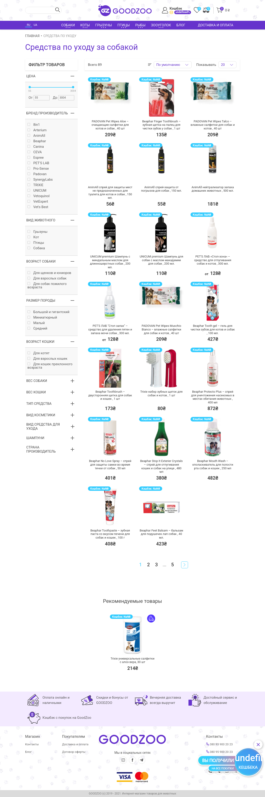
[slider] (30, 87)
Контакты (32, 744)
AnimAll (36, 135)
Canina (35, 146)
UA (35, 25)
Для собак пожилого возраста (47, 285)
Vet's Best (37, 207)
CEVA (34, 152)
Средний (37, 328)
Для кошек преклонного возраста (49, 365)
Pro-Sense (38, 168)
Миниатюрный (42, 317)
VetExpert (37, 201)
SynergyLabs (40, 179)
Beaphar (36, 141)
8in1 (33, 124)
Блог (180, 25)
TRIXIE (35, 185)
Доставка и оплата (215, 25)
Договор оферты (73, 752)
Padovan (37, 174)
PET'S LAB (38, 163)
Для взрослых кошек (47, 358)
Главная (32, 36)
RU (28, 25)
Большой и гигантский (48, 312)
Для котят (38, 353)
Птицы (35, 242)
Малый (36, 323)
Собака (36, 248)
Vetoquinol (38, 196)
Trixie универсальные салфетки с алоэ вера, (132, 660)
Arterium (37, 130)
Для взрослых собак (46, 278)
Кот (33, 237)
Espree (35, 157)
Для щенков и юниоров (49, 273)
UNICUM (36, 190)
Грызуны (37, 231)
